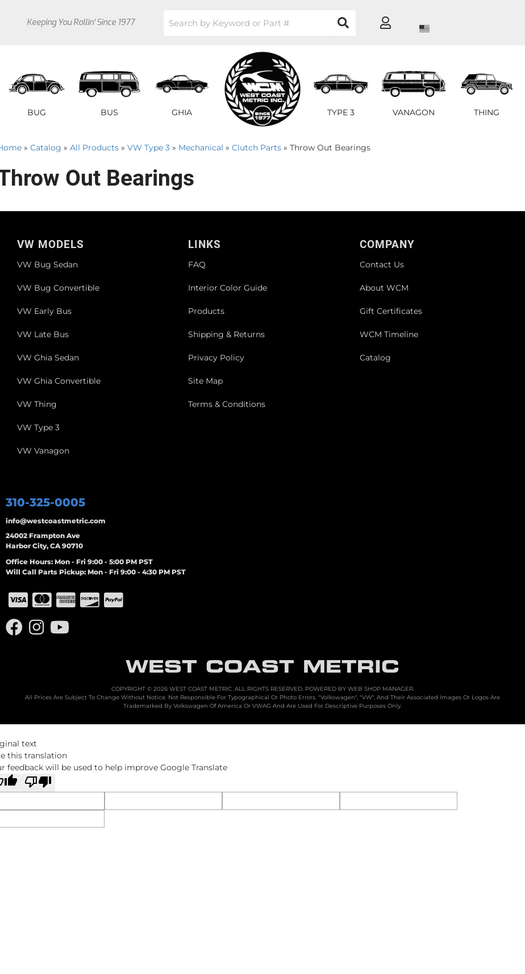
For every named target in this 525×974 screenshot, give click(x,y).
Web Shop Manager (380, 688)
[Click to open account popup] (477, 23)
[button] (275, 23)
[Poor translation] (38, 783)
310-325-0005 (45, 502)
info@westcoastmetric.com (56, 521)
